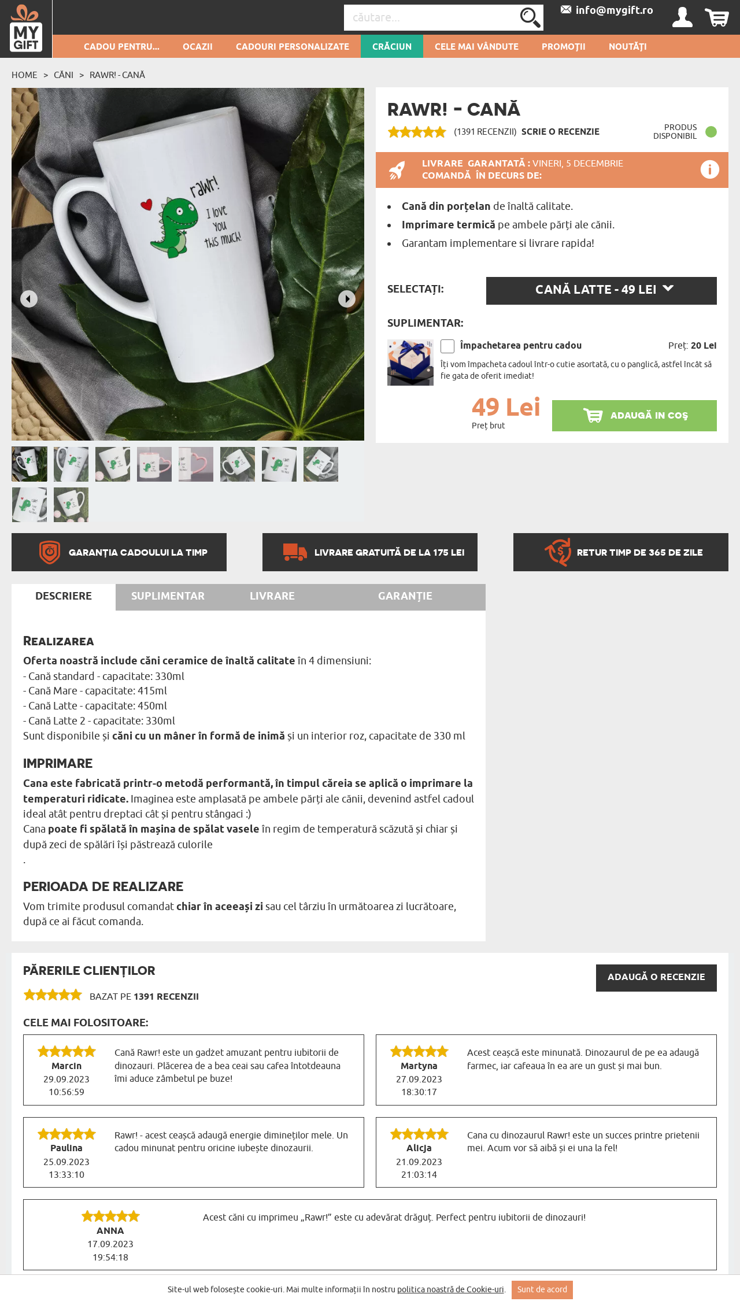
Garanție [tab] (405, 597)
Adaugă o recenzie (656, 977)
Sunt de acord (542, 1290)
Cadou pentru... (122, 47)
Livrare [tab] (272, 597)
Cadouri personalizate (292, 47)
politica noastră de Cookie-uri (450, 1290)
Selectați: (415, 290)
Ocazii (198, 47)
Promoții (564, 47)
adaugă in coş (649, 415)
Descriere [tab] (63, 597)
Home (25, 75)
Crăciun (392, 47)
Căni (63, 75)
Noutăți (628, 47)
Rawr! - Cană (117, 75)
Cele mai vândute (477, 47)
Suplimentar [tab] (168, 597)
